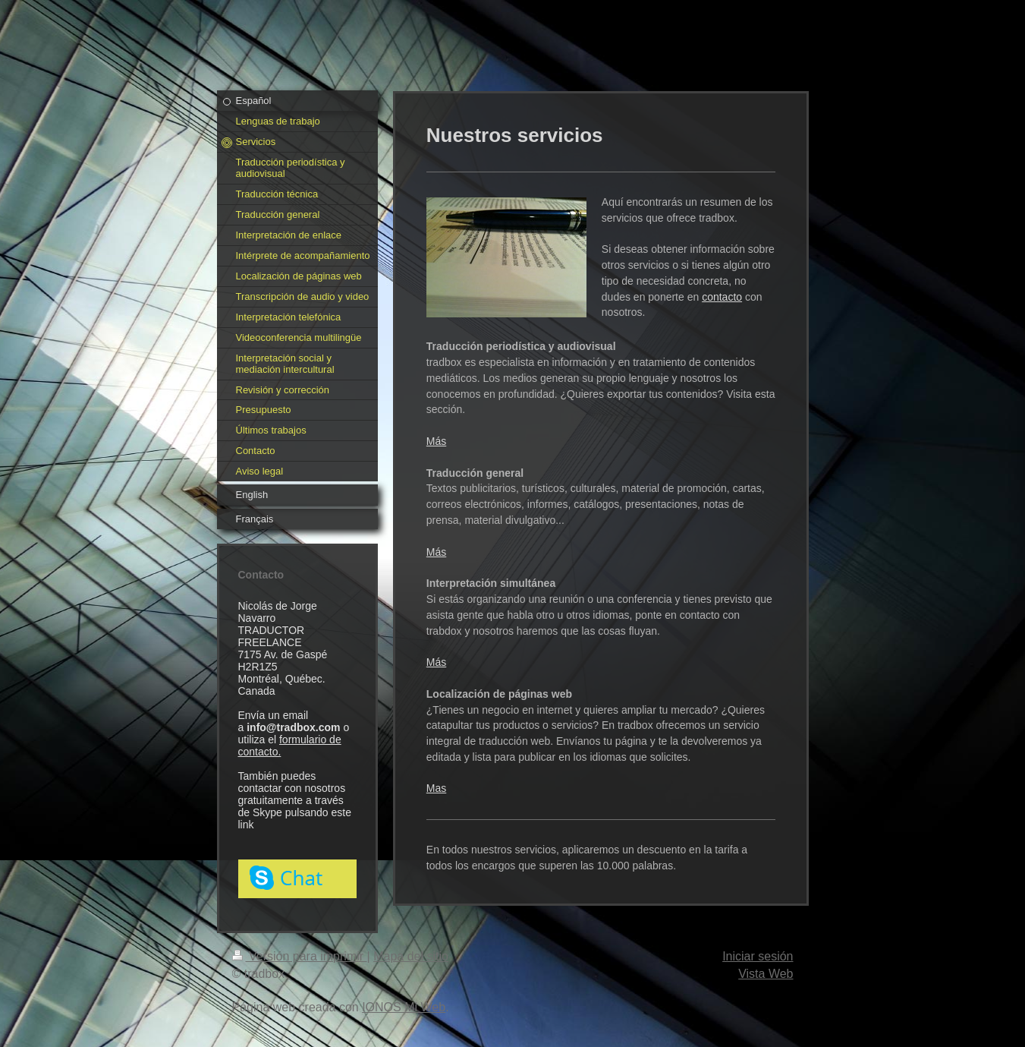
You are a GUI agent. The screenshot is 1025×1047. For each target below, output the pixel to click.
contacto (722, 297)
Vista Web (765, 973)
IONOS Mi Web (403, 1007)
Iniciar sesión (757, 956)
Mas (436, 788)
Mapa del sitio (410, 956)
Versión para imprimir (299, 956)
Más (436, 441)
